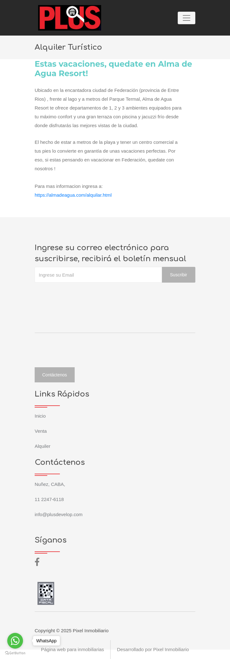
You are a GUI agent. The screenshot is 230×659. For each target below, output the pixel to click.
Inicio (40, 416)
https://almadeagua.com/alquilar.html (73, 195)
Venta (41, 431)
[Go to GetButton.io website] (15, 653)
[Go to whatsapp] (15, 641)
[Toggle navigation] (186, 18)
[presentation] (82, 295)
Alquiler (42, 446)
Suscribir (178, 274)
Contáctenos (54, 374)
